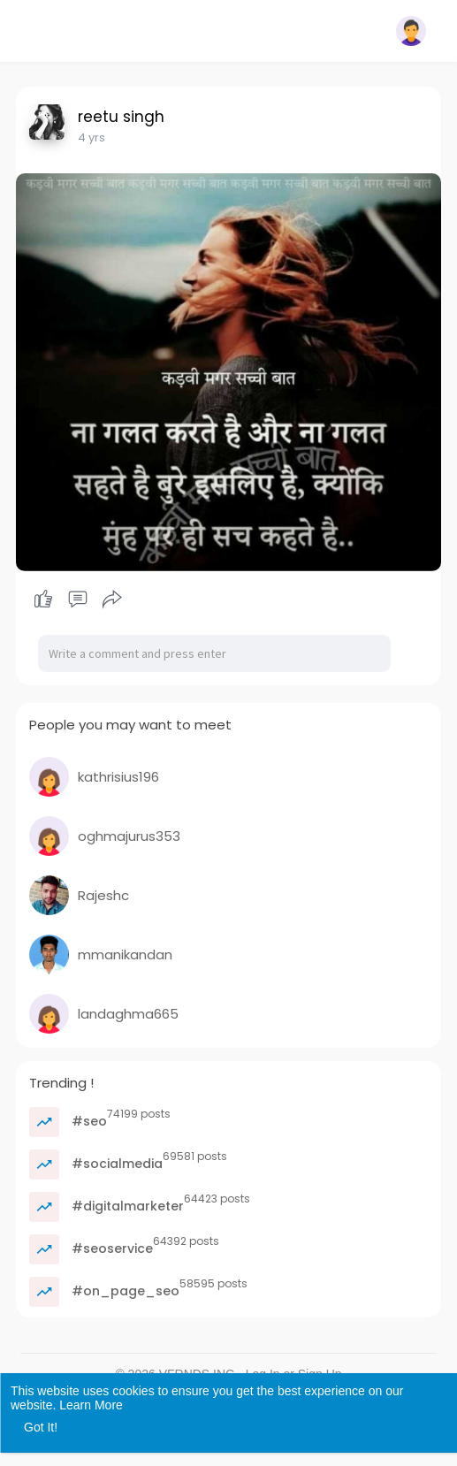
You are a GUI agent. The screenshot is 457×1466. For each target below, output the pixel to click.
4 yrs (91, 137)
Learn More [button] (91, 1405)
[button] (411, 31)
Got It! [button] (40, 1427)
